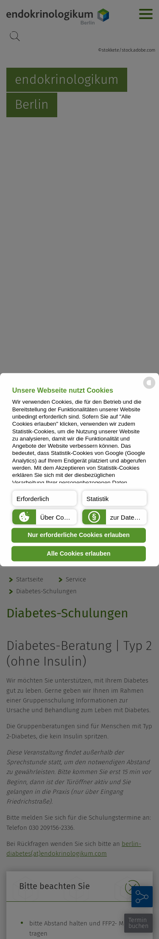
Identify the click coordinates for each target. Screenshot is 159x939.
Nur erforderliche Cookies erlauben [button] (79, 535)
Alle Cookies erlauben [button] (78, 553)
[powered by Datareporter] (149, 388)
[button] (44, 498)
